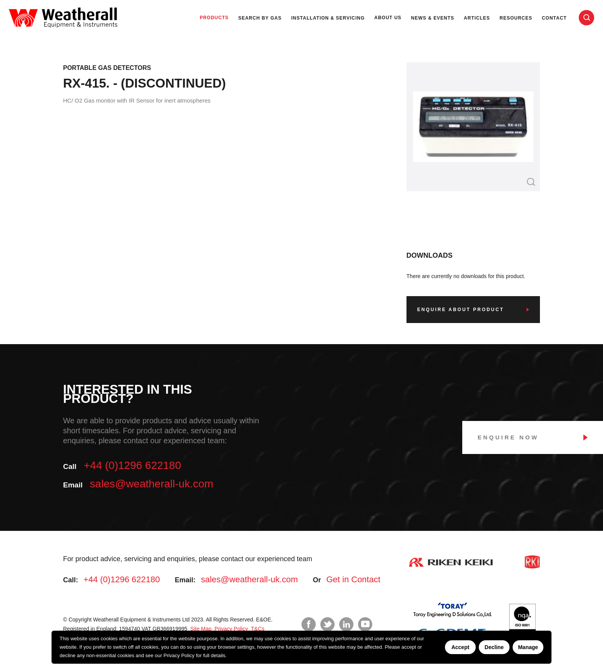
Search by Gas (260, 18)
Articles (477, 18)
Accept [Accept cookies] (460, 647)
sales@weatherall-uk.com (151, 484)
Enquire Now (508, 437)
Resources (516, 18)
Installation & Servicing (328, 18)
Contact (554, 18)
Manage (528, 647)
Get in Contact (353, 579)
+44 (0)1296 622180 (132, 465)
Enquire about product (460, 309)
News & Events (432, 18)
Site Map (200, 629)
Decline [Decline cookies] (494, 647)
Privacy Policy (179, 655)
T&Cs (257, 629)
